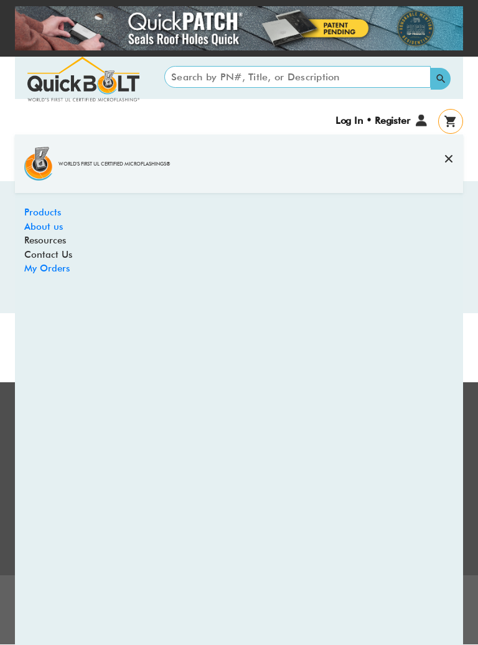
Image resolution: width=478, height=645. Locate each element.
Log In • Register (372, 120)
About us (43, 226)
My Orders (47, 268)
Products (42, 212)
